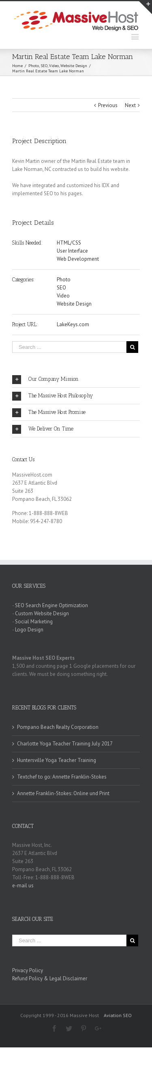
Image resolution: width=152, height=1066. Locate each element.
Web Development (78, 258)
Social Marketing (34, 621)
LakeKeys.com (73, 324)
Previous (108, 105)
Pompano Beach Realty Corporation (57, 727)
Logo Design (29, 629)
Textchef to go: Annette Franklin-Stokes (62, 776)
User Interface (72, 250)
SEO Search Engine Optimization (51, 605)
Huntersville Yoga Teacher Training (56, 760)
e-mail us (23, 885)
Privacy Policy (27, 970)
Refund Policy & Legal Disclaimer (49, 978)
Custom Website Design (42, 613)
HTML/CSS (69, 242)
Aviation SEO (118, 1015)
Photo (64, 279)
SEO (61, 287)
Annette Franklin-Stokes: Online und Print (63, 793)
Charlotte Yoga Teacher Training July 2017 (65, 743)
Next (130, 105)
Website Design (74, 303)
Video (63, 295)
